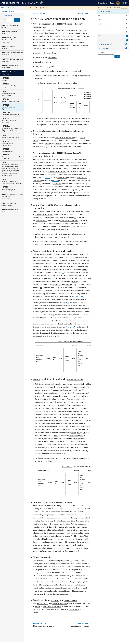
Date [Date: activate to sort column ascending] (74, 364)
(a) (75, 220)
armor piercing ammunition (67, 30)
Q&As (100, 24)
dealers (72, 253)
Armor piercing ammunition (47, 23)
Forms (100, 20)
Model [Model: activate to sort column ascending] (49, 364)
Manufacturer (48, 100)
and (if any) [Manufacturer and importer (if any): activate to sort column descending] (40, 364)
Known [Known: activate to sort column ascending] (87, 105)
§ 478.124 (38, 14)
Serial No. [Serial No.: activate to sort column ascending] (55, 364)
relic (86, 399)
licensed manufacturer (62, 612)
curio (80, 399)
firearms (36, 260)
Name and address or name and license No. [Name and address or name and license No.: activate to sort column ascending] (81, 364)
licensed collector (42, 223)
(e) (53, 520)
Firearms (37, 253)
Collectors (70, 472)
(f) (59, 520)
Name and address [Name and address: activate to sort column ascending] (73, 105)
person (40, 287)
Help (99, 40)
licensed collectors (78, 23)
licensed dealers (77, 155)
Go (17, 20)
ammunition (68, 186)
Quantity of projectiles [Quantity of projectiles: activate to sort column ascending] (65, 100)
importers (66, 143)
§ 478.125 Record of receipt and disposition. (58, 18)
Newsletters (102, 28)
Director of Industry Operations (54, 569)
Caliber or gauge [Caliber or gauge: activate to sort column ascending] (57, 100)
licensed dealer (81, 162)
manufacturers (73, 608)
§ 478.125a (83, 14)
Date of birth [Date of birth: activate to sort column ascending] (80, 105)
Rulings (101, 15)
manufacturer (53, 57)
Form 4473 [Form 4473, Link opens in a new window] (52, 302)
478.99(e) (64, 183)
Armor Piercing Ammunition (78, 88)
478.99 (62, 165)
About (111, 3)
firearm (48, 275)
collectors (40, 467)
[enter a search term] (106, 56)
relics (62, 393)
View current (123, 8)
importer (36, 290)
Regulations (102, 3)
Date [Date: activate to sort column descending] (39, 100)
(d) (61, 125)
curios (55, 393)
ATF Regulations (10, 2)
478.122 (54, 143)
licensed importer (43, 612)
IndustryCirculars (104, 32)
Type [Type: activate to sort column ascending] (61, 364)
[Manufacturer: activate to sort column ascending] (48, 100)
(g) (81, 275)
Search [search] (117, 56)
